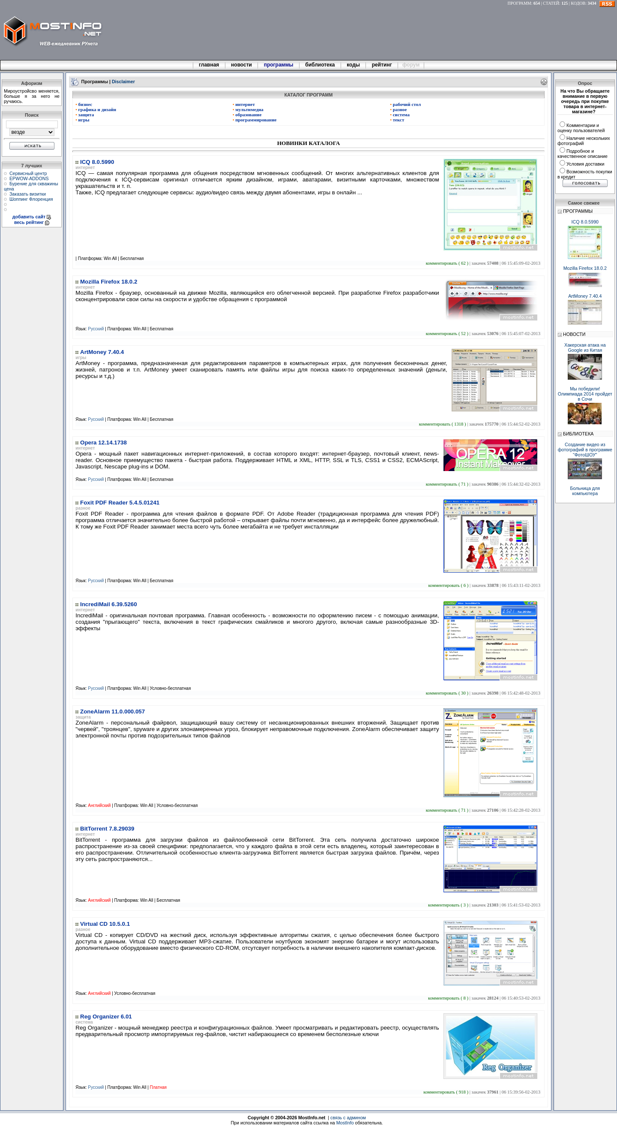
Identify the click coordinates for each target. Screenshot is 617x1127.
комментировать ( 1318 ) (443, 424)
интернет (244, 104)
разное (398, 109)
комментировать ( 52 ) (448, 333)
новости (242, 65)
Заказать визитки (27, 193)
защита (84, 114)
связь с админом (348, 1117)
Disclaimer (123, 81)
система (400, 114)
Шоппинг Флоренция (31, 199)
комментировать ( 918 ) (446, 1092)
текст (397, 119)
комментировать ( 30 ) (448, 693)
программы (278, 65)
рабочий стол (405, 104)
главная (209, 65)
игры (82, 119)
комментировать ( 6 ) (449, 585)
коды (353, 65)
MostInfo (345, 1122)
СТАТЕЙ (551, 3)
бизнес (83, 104)
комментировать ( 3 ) (449, 905)
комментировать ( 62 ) (448, 263)
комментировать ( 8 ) (449, 998)
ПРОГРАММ (519, 3)
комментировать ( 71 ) (448, 484)
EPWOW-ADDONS (29, 178)
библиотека (320, 65)
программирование (255, 119)
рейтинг (382, 65)
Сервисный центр (28, 173)
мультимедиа (248, 109)
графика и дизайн (95, 109)
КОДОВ (578, 3)
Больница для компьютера (585, 491)
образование (247, 114)
